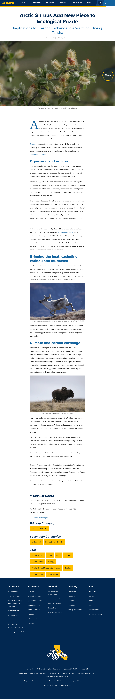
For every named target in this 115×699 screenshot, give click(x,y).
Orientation (32, 591)
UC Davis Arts (12, 615)
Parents (31, 623)
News (89, 3)
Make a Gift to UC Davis (16, 632)
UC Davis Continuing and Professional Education (15, 603)
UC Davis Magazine (55, 612)
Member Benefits (54, 603)
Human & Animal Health (54, 542)
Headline (68, 568)
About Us (22, 3)
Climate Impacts (38, 574)
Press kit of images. (41, 517)
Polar (50, 555)
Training (91, 596)
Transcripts (52, 608)
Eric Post (68, 555)
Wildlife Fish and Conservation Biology (46, 568)
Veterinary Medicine (15, 596)
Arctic (58, 555)
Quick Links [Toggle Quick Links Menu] (108, 3)
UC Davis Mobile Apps (15, 620)
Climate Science (38, 555)
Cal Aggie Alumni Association (54, 592)
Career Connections (55, 598)
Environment (36, 542)
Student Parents (34, 605)
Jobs (90, 605)
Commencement (34, 609)
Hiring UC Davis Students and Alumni (15, 625)
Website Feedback (95, 614)
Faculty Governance (75, 609)
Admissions (36, 3)
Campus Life (77, 3)
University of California (86, 673)
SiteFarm (68, 685)
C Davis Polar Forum (65, 232)
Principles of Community (67, 673)
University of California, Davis (37, 669)
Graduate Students (35, 600)
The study (33, 144)
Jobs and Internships (35, 618)
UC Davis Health (13, 591)
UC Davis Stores (13, 610)
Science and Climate (39, 528)
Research (62, 3)
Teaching (71, 596)
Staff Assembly (94, 609)
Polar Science (53, 574)
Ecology (51, 561)
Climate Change (38, 561)
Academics (50, 3)
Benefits (71, 605)
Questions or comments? (28, 673)
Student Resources (35, 596)
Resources (72, 591)
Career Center (33, 614)
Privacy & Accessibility (48, 673)
